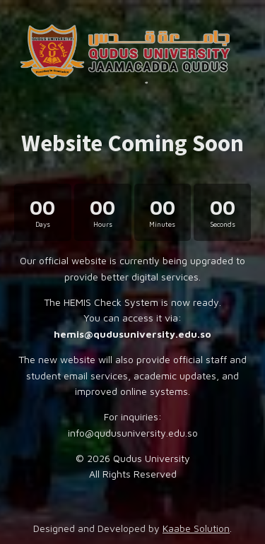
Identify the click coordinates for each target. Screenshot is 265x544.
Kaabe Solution (196, 528)
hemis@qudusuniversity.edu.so (132, 334)
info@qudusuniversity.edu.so (133, 433)
